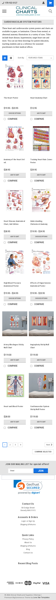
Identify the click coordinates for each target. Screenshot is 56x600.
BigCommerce (18, 598)
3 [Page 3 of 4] (15, 445)
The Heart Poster (11, 98)
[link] (28, 487)
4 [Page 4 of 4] (20, 445)
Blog (28, 549)
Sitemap (37, 595)
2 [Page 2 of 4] (10, 445)
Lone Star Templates (41, 598)
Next (49, 444)
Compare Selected (43, 452)
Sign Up (32, 521)
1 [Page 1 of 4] (4, 445)
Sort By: (21, 58)
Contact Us (28, 553)
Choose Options (15, 113)
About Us (28, 542)
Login (23, 521)
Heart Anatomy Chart (38, 98)
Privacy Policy (28, 539)
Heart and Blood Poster (13, 406)
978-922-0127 (9, 3)
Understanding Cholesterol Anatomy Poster (38, 224)
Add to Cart (41, 113)
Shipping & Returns (28, 524)
